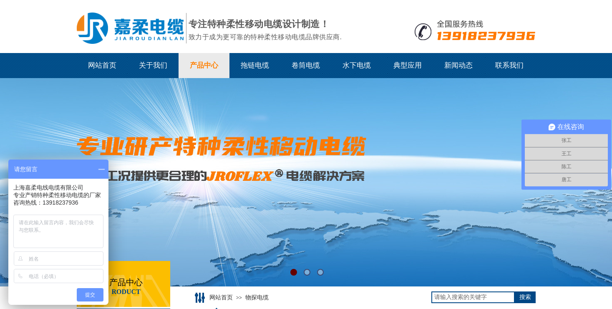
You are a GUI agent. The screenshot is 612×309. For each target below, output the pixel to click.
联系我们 (509, 65)
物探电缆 (257, 297)
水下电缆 (357, 65)
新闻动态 (458, 65)
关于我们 (153, 65)
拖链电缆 (255, 65)
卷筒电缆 (306, 65)
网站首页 (102, 65)
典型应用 (407, 65)
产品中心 (204, 65)
